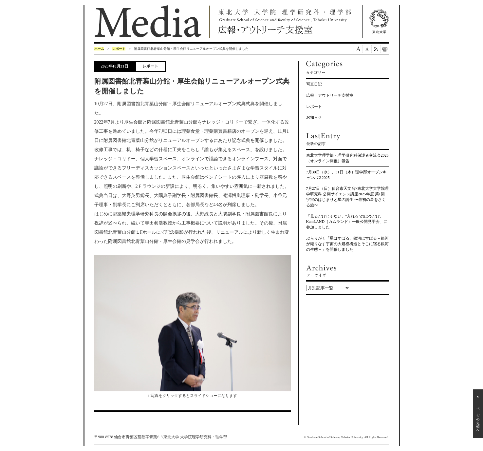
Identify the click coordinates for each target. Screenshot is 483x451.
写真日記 (314, 84)
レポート (118, 48)
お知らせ (314, 117)
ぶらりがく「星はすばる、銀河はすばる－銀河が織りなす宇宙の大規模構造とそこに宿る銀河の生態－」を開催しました (347, 244)
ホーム (99, 48)
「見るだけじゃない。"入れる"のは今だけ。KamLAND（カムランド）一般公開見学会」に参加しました (347, 222)
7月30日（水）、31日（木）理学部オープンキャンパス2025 (346, 175)
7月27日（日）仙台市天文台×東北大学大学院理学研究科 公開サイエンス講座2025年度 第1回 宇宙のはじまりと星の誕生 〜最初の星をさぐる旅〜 (347, 196)
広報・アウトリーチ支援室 (329, 95)
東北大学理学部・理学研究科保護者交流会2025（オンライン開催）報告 (347, 158)
